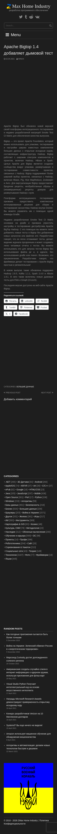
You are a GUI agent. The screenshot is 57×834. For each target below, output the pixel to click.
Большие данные (25, 387)
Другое (8, 516)
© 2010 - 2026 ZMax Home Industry (21, 820)
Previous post (13, 393)
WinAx (21, 59)
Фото (27, 555)
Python (38, 497)
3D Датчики (23, 482)
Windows (9, 501)
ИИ (7, 520)
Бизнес (8, 509)
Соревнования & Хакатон (18, 547)
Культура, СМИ (12, 528)
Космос (34, 524)
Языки (8, 559)
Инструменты (22, 520)
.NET (7, 482)
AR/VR (24, 486)
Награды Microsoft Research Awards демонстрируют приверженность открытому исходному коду (28, 702)
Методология (32, 528)
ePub (7, 489)
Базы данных (12, 505)
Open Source (11, 497)
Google (20, 489)
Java (7, 493)
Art (34, 486)
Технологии (11, 555)
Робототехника (12, 543)
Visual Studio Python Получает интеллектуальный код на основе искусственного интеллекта (22, 687)
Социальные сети (14, 551)
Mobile (37, 493)
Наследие (10, 532)
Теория (32, 551)
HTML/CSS (34, 489)
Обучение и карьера (15, 535)
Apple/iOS (10, 486)
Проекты (9, 539)
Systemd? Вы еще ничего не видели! (24, 725)
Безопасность (32, 505)
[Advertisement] (28, 92)
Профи (23, 539)
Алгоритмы (26, 501)
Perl (27, 497)
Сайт (29, 543)
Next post (46, 393)
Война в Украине (30, 512)
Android (38, 482)
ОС (34, 535)
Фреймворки (42, 555)
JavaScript (22, 493)
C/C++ (45, 486)
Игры (36, 516)
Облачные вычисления (33, 532)
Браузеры (10, 512)
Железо (23, 516)
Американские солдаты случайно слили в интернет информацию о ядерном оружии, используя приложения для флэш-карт (27, 672)
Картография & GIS (15, 524)
